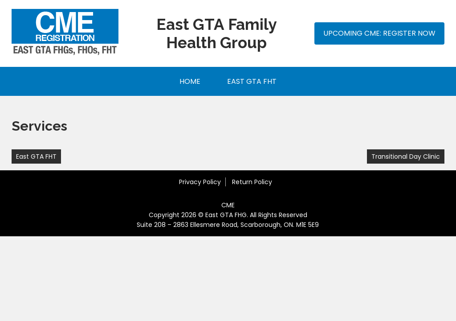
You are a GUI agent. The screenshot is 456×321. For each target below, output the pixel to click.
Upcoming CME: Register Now (379, 33)
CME (228, 205)
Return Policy (252, 181)
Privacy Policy (200, 181)
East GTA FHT (252, 81)
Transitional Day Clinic (405, 156)
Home (189, 81)
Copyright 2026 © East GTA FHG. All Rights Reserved (228, 214)
